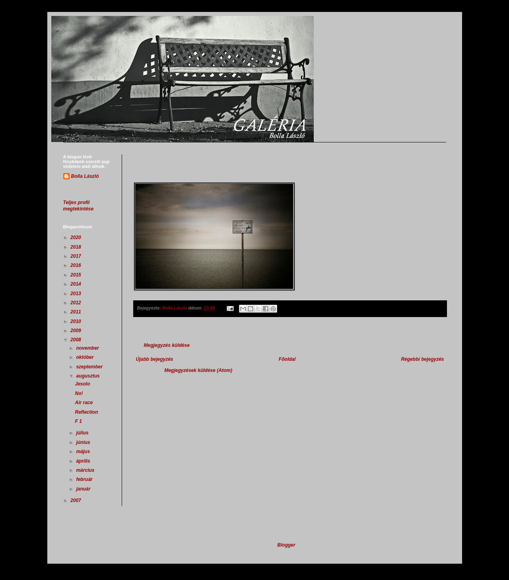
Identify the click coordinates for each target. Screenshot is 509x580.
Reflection (86, 412)
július (83, 433)
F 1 (78, 421)
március (85, 470)
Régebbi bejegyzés (422, 359)
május (83, 451)
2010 (76, 321)
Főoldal (287, 359)
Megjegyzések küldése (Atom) (198, 370)
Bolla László (85, 176)
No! (79, 393)
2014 (76, 284)
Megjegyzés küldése (167, 345)
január (83, 489)
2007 (76, 500)
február (85, 479)
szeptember (90, 367)
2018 (76, 247)
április (83, 461)
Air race (84, 402)
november (88, 348)
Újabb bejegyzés (154, 359)
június (83, 442)
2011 (76, 312)
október (85, 357)
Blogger (286, 545)
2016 (76, 265)
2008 (76, 340)
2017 (76, 256)
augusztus (88, 376)
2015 (76, 275)
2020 (76, 237)
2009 (76, 330)
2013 (76, 293)
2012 (76, 303)
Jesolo (82, 384)
